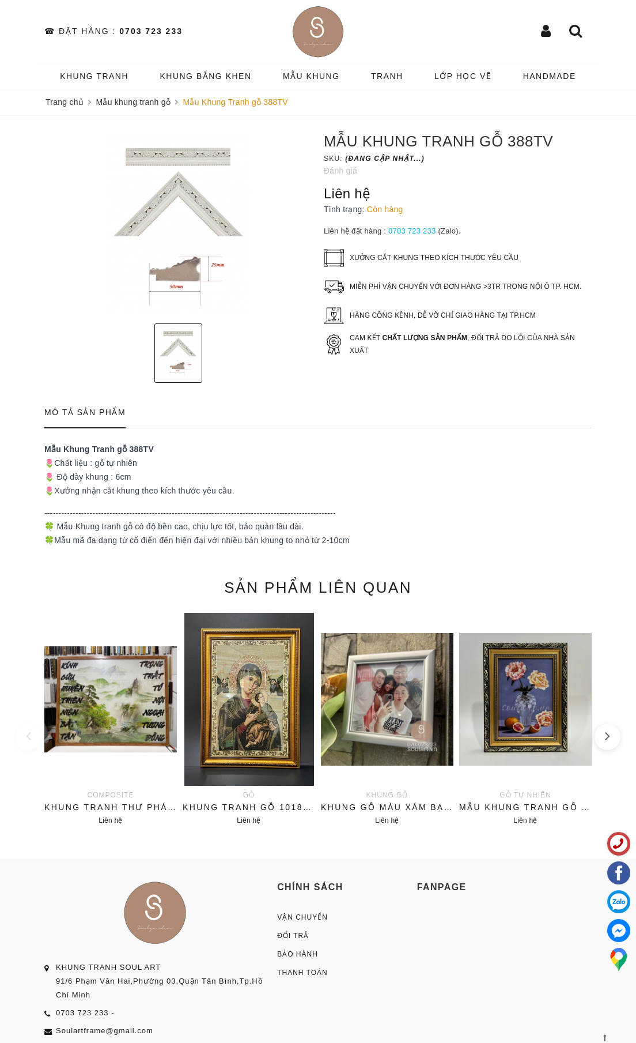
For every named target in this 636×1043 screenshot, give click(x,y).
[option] (178, 224)
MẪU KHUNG (311, 76)
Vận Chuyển (302, 917)
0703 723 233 (151, 31)
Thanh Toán (302, 973)
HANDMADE (549, 76)
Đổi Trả (293, 936)
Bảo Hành (297, 954)
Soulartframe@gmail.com (104, 1030)
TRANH (387, 76)
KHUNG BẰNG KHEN (205, 76)
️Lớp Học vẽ (462, 76)
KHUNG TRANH (94, 76)
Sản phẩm (318, 587)
